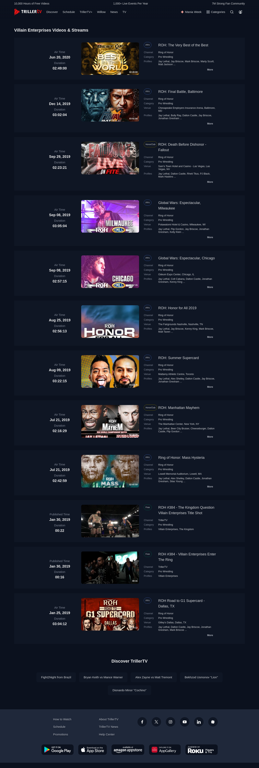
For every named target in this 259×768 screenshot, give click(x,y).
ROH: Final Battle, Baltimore (180, 92)
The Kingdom (186, 529)
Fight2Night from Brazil (56, 677)
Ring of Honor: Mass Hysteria (181, 458)
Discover (52, 12)
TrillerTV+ (86, 12)
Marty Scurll (207, 61)
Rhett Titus (193, 173)
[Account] (240, 12)
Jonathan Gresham (168, 118)
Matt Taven (164, 331)
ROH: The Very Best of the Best (183, 45)
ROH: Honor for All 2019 (177, 308)
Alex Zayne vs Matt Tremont (153, 677)
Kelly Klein (175, 232)
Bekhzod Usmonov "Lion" (201, 677)
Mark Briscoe (192, 61)
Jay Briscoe (177, 61)
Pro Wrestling (165, 57)
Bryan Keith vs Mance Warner (103, 677)
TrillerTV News (108, 726)
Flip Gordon (177, 229)
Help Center (107, 734)
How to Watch (62, 719)
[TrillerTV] (28, 12)
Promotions (60, 734)
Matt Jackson (165, 64)
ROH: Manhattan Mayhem (178, 408)
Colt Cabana (177, 279)
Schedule (69, 12)
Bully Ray (176, 115)
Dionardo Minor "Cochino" (129, 690)
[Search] (232, 12)
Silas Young (176, 481)
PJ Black (205, 173)
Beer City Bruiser (180, 428)
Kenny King (176, 282)
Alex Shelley (177, 378)
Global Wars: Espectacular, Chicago (186, 258)
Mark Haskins (165, 176)
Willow (101, 12)
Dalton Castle (189, 115)
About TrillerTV (108, 719)
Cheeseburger (198, 428)
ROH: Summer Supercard (178, 358)
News (114, 12)
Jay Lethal (164, 61)
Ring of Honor (165, 52)
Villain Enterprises (168, 529)
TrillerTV (163, 520)
